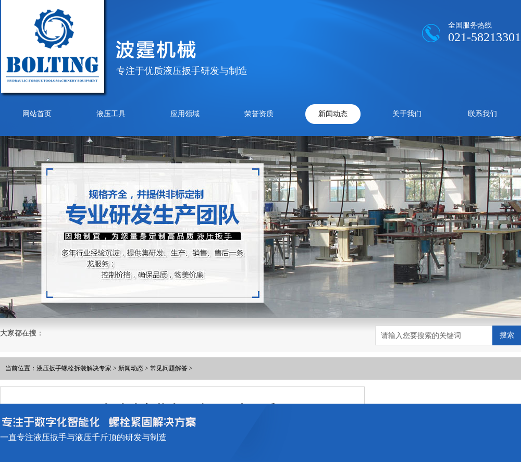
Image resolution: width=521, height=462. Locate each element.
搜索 (507, 335)
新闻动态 (333, 114)
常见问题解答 (169, 368)
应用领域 (185, 114)
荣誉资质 (259, 114)
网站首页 (37, 114)
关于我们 (406, 114)
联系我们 (482, 114)
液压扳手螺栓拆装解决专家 (73, 368)
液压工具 (111, 114)
